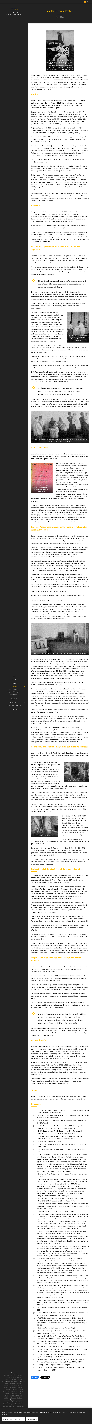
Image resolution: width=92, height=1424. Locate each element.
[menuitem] (14, 680)
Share (35, 1377)
